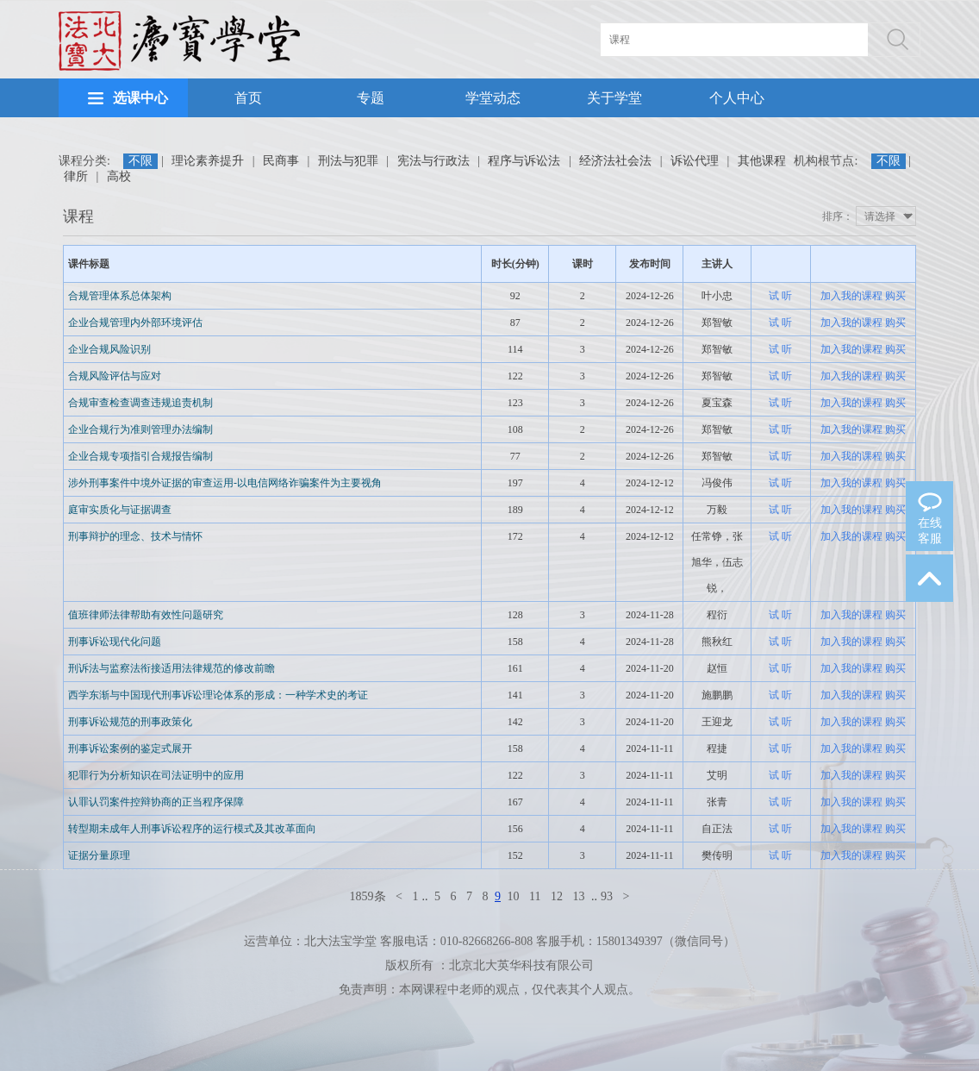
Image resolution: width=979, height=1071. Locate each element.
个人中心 (736, 98)
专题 (370, 98)
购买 (895, 296)
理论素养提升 (207, 160)
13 (578, 896)
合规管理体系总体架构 (119, 296)
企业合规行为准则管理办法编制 (140, 429)
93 (607, 896)
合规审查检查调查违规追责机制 (140, 403)
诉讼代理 (694, 160)
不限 (140, 160)
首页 (248, 98)
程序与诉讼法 (524, 160)
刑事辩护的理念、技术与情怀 (135, 536)
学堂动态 (493, 98)
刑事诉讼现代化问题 (114, 642)
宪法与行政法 (433, 160)
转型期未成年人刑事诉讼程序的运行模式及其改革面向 (192, 829)
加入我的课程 (851, 296)
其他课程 (762, 160)
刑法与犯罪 (348, 160)
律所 (76, 176)
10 (514, 896)
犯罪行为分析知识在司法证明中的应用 (156, 775)
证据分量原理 (99, 855)
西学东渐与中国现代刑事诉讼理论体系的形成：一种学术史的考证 (218, 695)
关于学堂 (614, 98)
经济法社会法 (615, 160)
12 (557, 896)
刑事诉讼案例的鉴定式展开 (130, 748)
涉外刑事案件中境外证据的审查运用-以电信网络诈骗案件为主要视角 (225, 483)
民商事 (281, 160)
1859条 (368, 896)
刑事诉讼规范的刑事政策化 (130, 722)
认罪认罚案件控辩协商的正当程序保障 (156, 802)
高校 (119, 176)
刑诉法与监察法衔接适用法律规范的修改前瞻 (171, 668)
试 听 (780, 296)
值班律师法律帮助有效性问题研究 (145, 615)
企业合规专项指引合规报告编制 (140, 456)
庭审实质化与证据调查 (119, 510)
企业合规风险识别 (109, 349)
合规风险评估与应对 (114, 376)
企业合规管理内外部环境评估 (135, 322)
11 (534, 896)
